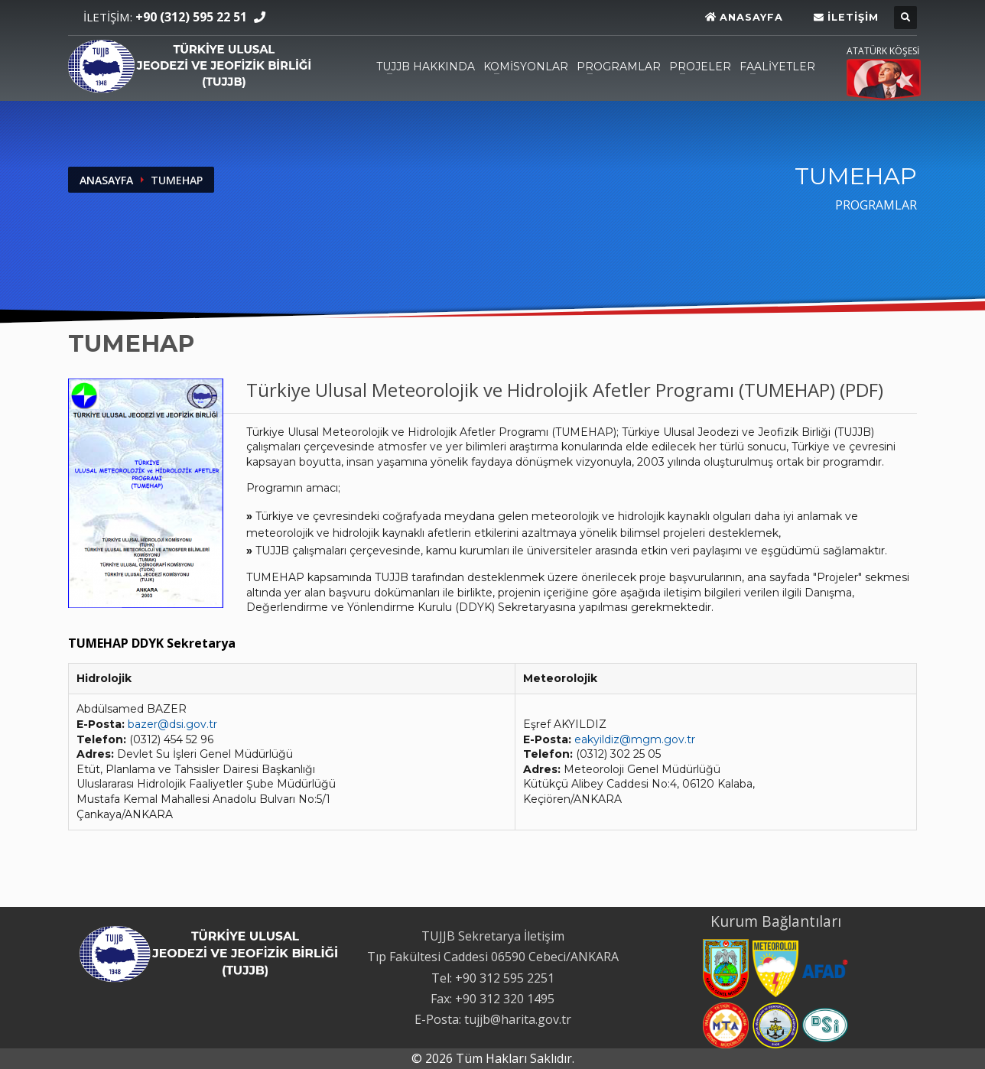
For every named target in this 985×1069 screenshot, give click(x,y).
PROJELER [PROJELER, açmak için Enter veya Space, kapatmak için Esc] (700, 66)
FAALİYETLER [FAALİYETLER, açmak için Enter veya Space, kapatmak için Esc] (777, 66)
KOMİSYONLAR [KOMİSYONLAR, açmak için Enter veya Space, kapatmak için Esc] (525, 66)
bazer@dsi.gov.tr (172, 724)
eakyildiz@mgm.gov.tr (634, 739)
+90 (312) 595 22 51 (191, 16)
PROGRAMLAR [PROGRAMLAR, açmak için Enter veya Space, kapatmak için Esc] (619, 66)
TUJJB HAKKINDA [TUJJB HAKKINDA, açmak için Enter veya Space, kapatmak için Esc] (425, 66)
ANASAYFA (106, 180)
